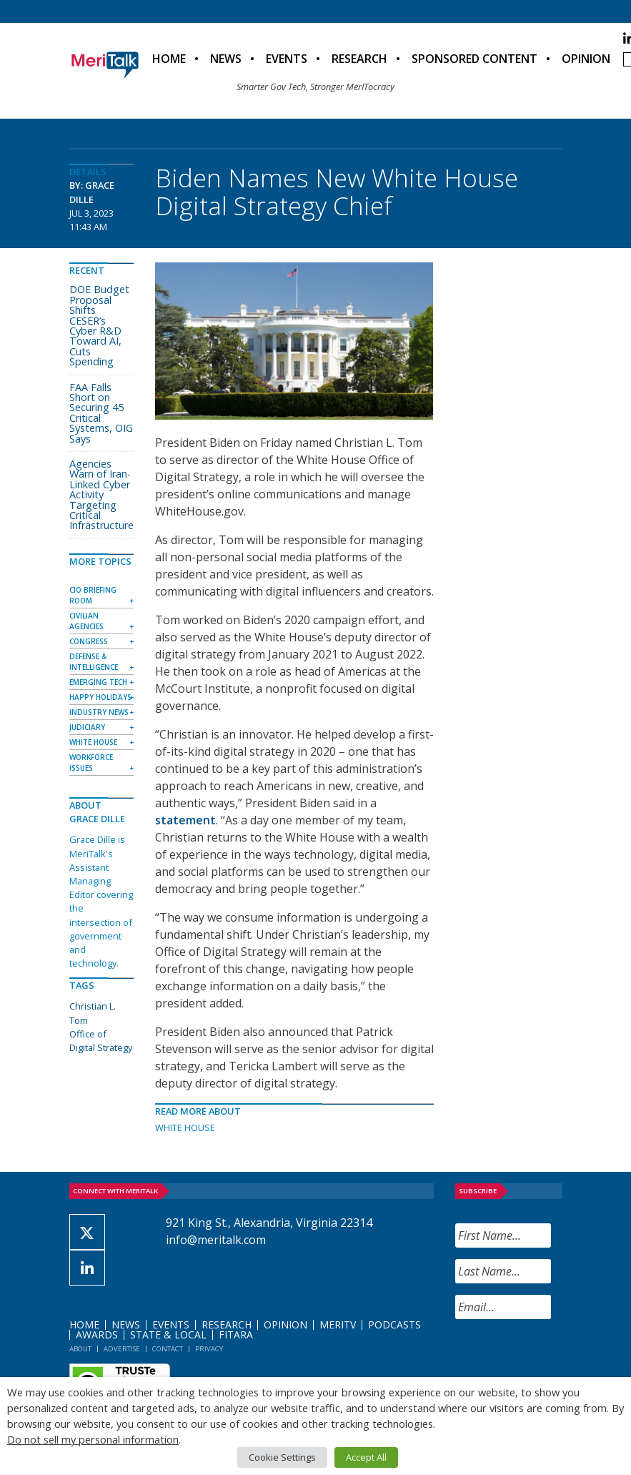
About (80, 1348)
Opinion (586, 58)
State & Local (168, 1334)
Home (169, 58)
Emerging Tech (98, 682)
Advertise (122, 1348)
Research (359, 58)
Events (286, 58)
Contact (167, 1348)
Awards (97, 1334)
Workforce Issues (91, 762)
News (226, 58)
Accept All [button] (366, 1457)
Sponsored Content (474, 58)
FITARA (236, 1334)
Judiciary (87, 727)
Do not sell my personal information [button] (93, 1439)
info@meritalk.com (216, 1240)
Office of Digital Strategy (100, 1040)
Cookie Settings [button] (282, 1457)
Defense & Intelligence (93, 661)
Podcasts (394, 1324)
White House (185, 1127)
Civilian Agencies (86, 621)
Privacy (209, 1348)
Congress (88, 641)
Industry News (99, 712)
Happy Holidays (100, 697)
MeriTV (337, 1324)
